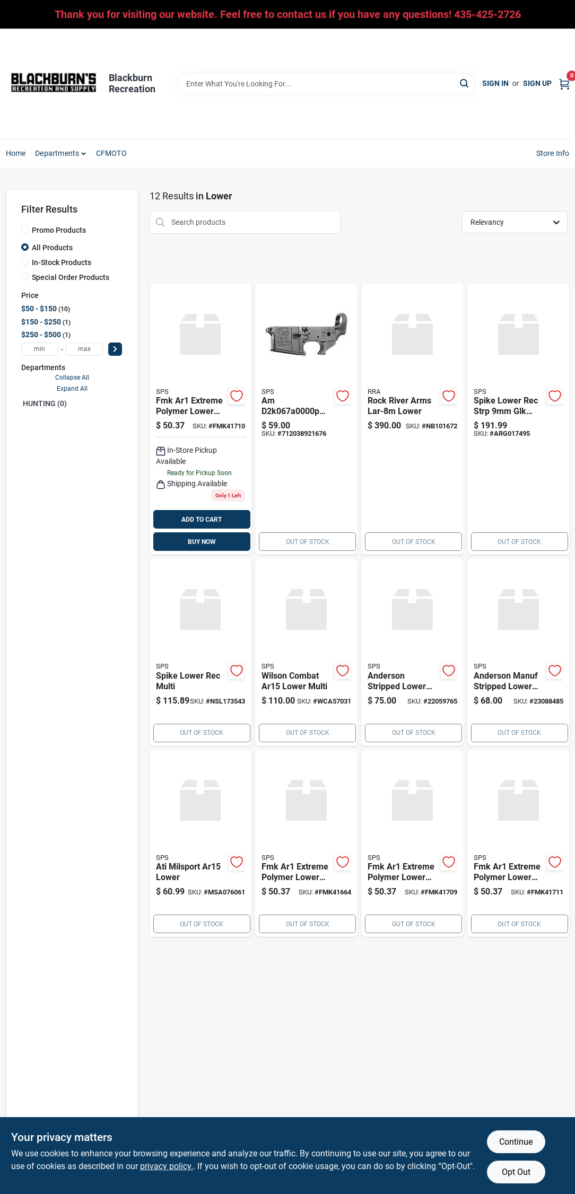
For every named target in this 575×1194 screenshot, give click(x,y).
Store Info (553, 153)
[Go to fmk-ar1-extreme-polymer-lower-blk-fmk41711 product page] (518, 843)
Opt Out (516, 1172)
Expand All (72, 388)
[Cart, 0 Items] (564, 83)
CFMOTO (111, 153)
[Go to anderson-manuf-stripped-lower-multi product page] (518, 652)
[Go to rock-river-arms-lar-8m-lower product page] (412, 419)
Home (16, 153)
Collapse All (72, 377)
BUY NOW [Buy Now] (202, 542)
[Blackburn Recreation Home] (53, 83)
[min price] (39, 349)
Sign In (495, 83)
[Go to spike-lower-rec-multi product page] (201, 652)
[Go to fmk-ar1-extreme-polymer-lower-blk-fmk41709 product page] (412, 843)
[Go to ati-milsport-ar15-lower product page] (201, 843)
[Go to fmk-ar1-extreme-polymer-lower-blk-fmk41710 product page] (201, 419)
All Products (52, 247)
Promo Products (59, 230)
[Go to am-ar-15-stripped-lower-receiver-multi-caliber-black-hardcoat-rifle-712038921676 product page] (306, 419)
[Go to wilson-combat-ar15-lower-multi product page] (306, 652)
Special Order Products (70, 277)
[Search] (465, 83)
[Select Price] (115, 349)
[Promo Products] (25, 229)
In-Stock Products (61, 262)
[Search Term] (326, 83)
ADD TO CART (201, 519)
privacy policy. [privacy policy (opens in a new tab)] (166, 1166)
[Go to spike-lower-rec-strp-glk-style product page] (518, 419)
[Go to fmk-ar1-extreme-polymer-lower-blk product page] (306, 843)
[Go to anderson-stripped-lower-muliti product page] (412, 652)
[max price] (84, 349)
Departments (57, 153)
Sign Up (537, 83)
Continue (516, 1142)
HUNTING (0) (45, 403)
